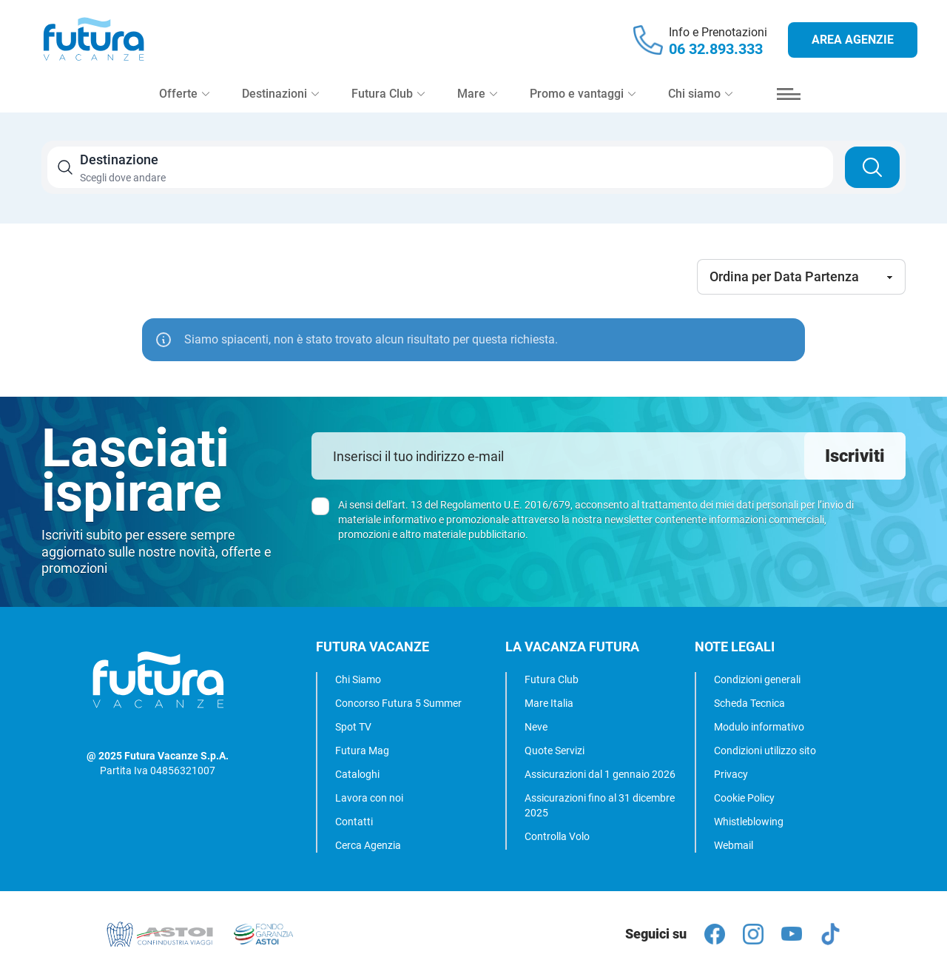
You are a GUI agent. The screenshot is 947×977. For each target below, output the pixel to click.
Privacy (731, 774)
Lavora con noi (369, 798)
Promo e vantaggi (583, 97)
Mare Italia (549, 703)
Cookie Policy (744, 798)
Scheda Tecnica (749, 703)
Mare (477, 97)
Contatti (354, 821)
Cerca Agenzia (368, 845)
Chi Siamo (358, 679)
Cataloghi (357, 774)
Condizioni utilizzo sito (765, 750)
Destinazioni (280, 97)
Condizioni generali (757, 679)
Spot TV (353, 727)
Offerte (184, 97)
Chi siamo (700, 97)
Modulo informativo (759, 727)
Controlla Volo (557, 836)
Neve (536, 727)
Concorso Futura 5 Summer (398, 703)
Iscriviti (855, 456)
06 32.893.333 (716, 50)
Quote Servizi (554, 750)
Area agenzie (853, 41)
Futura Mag (362, 750)
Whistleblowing (748, 821)
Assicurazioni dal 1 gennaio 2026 (600, 774)
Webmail (733, 845)
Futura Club (552, 679)
